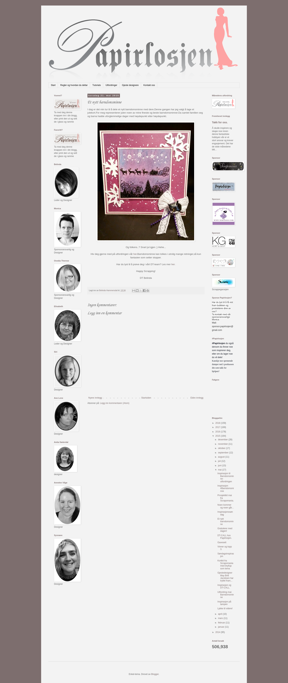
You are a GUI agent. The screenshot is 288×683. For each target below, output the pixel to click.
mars (221, 618)
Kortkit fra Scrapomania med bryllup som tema (225, 564)
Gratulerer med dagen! (224, 529)
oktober (222, 448)
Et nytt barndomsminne (225, 521)
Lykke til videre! (225, 608)
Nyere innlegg (95, 398)
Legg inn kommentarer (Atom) (114, 403)
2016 (218, 431)
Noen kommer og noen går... (225, 506)
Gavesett (221, 542)
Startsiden (146, 398)
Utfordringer (111, 85)
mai (220, 469)
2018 (218, 423)
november (223, 444)
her (135, 254)
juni (220, 465)
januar (221, 627)
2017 (218, 427)
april (220, 614)
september (223, 452)
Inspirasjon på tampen (224, 603)
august (221, 457)
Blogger (155, 674)
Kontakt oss (149, 85)
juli (219, 461)
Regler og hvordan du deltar (74, 85)
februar (222, 622)
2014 (218, 632)
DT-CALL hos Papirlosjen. (224, 536)
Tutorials (96, 85)
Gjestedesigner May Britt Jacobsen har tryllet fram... (225, 576)
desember (223, 439)
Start (53, 85)
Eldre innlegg (196, 398)
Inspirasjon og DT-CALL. (224, 586)
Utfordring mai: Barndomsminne (225, 595)
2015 (218, 436)
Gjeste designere (130, 85)
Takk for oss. (220, 122)
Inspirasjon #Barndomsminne (225, 488)
